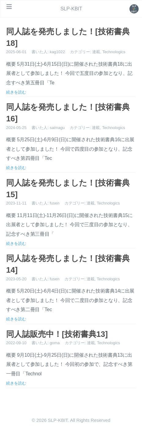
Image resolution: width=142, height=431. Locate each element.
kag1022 (57, 52)
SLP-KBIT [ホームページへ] (71, 8)
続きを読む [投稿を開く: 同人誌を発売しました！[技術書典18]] (16, 92)
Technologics (113, 52)
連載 (96, 52)
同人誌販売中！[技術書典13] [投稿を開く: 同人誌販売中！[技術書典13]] (57, 334)
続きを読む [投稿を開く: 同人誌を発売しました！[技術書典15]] (16, 243)
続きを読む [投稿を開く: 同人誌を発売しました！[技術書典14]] (16, 319)
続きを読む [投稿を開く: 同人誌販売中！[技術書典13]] (16, 383)
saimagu (57, 127)
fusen (54, 203)
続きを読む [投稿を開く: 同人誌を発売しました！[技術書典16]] (16, 167)
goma (55, 343)
